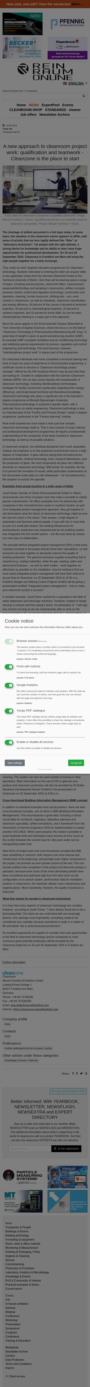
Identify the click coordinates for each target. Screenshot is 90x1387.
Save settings (15, 763)
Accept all (76, 763)
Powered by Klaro (44, 769)
